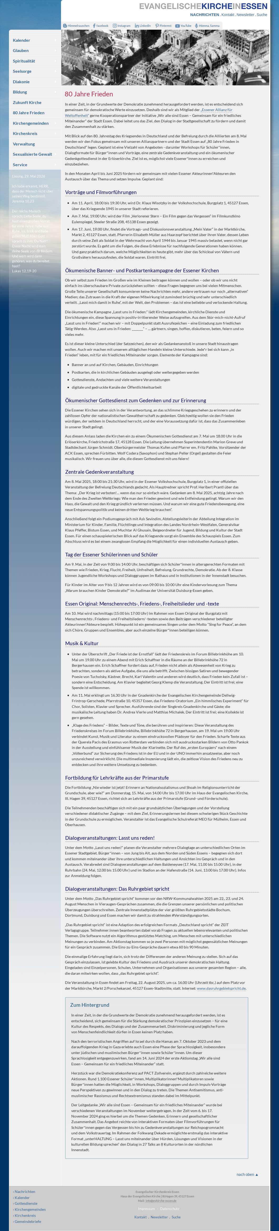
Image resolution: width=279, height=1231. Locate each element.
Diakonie (21, 81)
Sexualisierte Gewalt (32, 154)
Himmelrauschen (75, 25)
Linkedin (142, 25)
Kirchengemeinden (31, 123)
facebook (99, 25)
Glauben (21, 50)
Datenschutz (169, 1209)
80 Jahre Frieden (28, 112)
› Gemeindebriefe (27, 1221)
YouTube (182, 25)
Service (20, 164)
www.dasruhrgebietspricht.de (221, 988)
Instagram (120, 25)
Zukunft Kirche (27, 102)
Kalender (21, 40)
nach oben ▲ (248, 1174)
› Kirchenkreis (24, 1215)
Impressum (146, 1209)
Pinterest (162, 25)
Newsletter (245, 15)
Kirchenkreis (25, 133)
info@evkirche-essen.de (160, 1200)
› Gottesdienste (25, 1203)
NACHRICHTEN (204, 14)
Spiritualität (24, 60)
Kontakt (227, 15)
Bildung (20, 91)
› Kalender (21, 1197)
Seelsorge (22, 71)
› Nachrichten (24, 1191)
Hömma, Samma (206, 25)
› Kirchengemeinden (29, 1209)
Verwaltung (24, 143)
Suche (262, 15)
